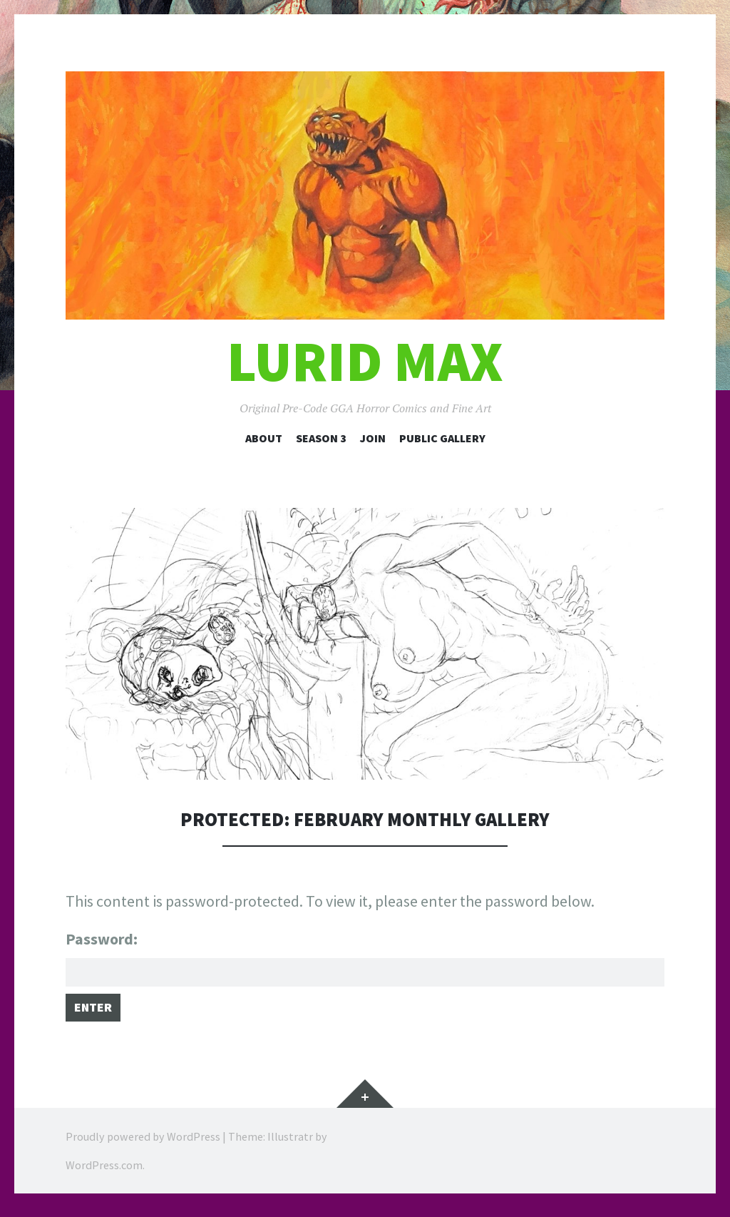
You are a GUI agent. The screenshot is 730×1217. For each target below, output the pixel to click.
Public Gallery (442, 438)
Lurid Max (365, 361)
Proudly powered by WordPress (143, 1146)
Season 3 (321, 438)
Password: (365, 960)
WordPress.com (104, 1174)
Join (373, 438)
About (263, 438)
